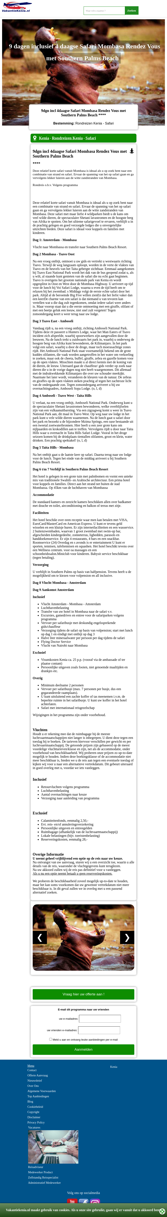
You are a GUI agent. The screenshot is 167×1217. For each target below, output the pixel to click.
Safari (90, 138)
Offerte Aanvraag (37, 1075)
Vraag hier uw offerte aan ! (83, 994)
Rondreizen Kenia (67, 138)
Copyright (33, 1112)
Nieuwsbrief (34, 1080)
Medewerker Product (40, 1172)
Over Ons (33, 1085)
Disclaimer (33, 1117)
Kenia (44, 138)
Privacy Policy (36, 1122)
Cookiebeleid (35, 1106)
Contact (32, 1070)
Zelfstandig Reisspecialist (43, 1177)
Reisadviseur (35, 1167)
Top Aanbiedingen (38, 1096)
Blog (30, 1101)
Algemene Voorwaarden (41, 1091)
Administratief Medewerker (44, 1182)
